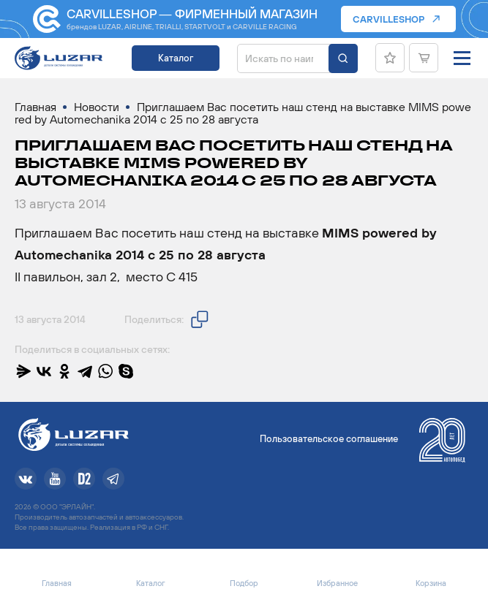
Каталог (175, 58)
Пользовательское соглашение (329, 438)
